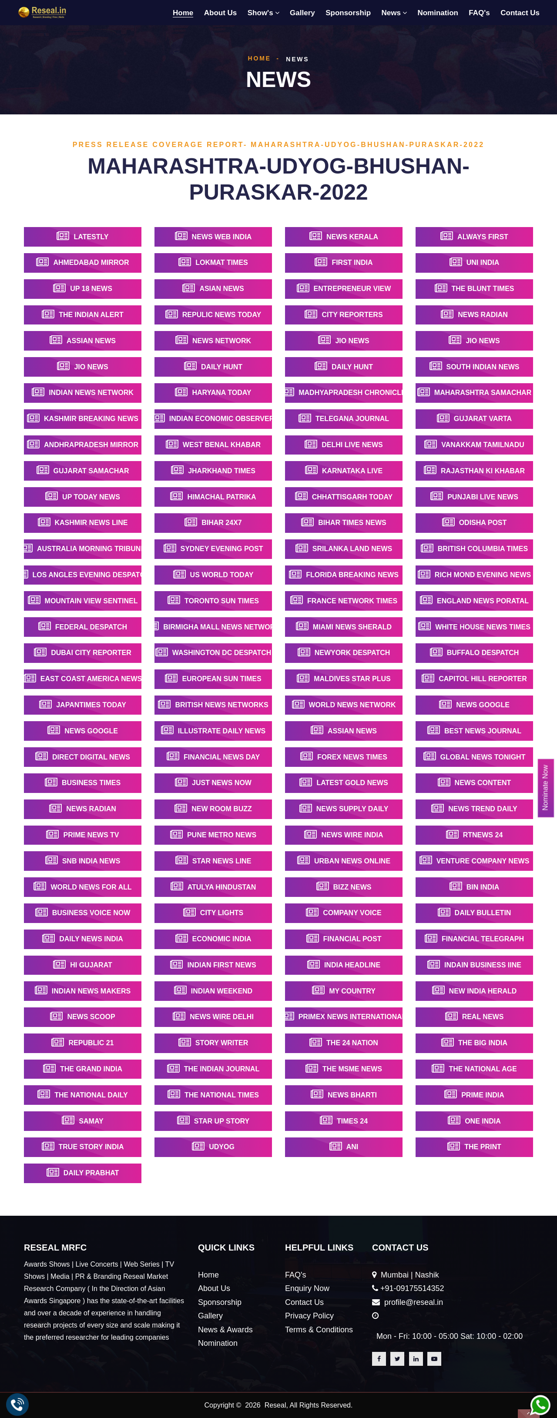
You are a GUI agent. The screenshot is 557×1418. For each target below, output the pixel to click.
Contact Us (520, 13)
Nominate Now (545, 788)
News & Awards (225, 1329)
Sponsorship (348, 13)
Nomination (437, 13)
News (391, 13)
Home (183, 13)
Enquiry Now (307, 1288)
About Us (220, 13)
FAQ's (479, 13)
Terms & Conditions (319, 1329)
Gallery (302, 13)
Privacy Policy (309, 1315)
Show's (260, 13)
